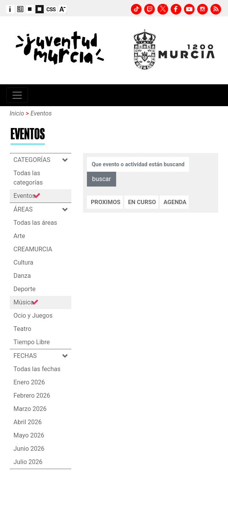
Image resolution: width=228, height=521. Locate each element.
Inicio (17, 113)
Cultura (24, 262)
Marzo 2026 (30, 409)
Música (24, 302)
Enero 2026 (29, 382)
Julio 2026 (28, 462)
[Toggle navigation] (17, 95)
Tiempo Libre (32, 342)
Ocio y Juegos (33, 315)
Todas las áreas (35, 222)
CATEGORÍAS (35, 160)
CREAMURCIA (33, 249)
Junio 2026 (29, 448)
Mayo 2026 (29, 435)
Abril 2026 (28, 422)
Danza (22, 275)
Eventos (41, 113)
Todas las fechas (37, 369)
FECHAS (28, 355)
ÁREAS (26, 209)
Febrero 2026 (32, 395)
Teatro (23, 329)
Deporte (25, 289)
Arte (19, 236)
